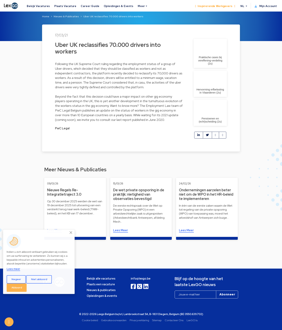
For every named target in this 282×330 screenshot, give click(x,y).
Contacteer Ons (174, 320)
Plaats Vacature (65, 6)
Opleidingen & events (102, 296)
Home (45, 16)
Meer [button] (141, 6)
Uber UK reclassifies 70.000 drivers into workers (113, 16)
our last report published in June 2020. (138, 120)
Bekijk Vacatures (38, 6)
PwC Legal (62, 128)
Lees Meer (120, 230)
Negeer (16, 279)
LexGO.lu (192, 320)
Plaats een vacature (101, 284)
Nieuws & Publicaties (66, 16)
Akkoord (17, 287)
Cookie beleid (90, 320)
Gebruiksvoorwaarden (113, 320)
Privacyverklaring (139, 320)
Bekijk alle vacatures (101, 278)
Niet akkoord (39, 279)
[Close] (71, 232)
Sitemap (157, 320)
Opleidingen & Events (118, 6)
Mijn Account (265, 6)
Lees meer (13, 269)
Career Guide (90, 6)
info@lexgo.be (141, 278)
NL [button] (242, 6)
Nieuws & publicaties (101, 290)
